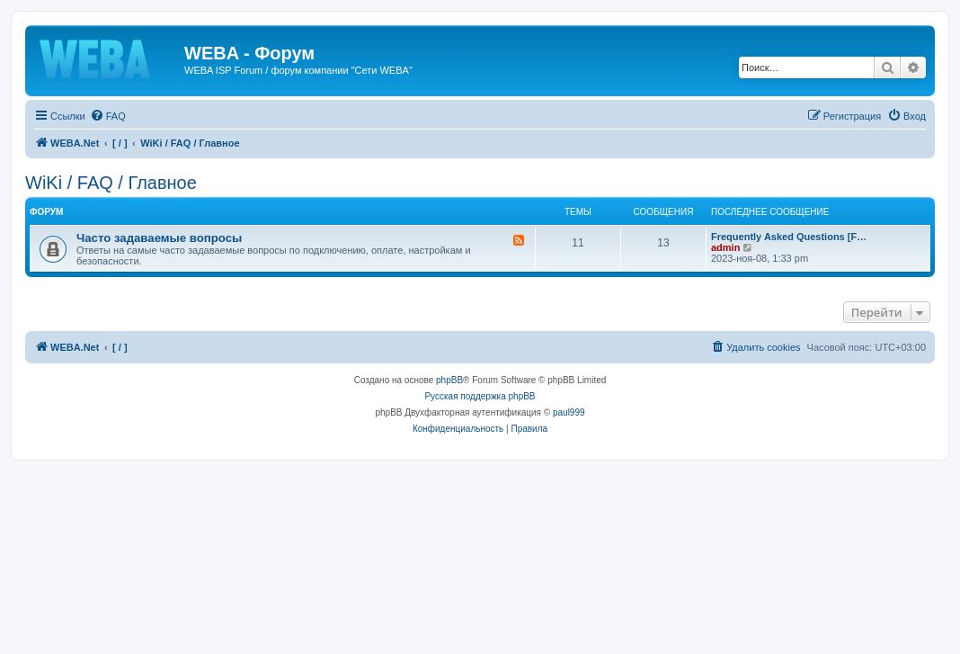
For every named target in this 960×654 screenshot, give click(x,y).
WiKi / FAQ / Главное (111, 183)
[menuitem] (108, 116)
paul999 (569, 412)
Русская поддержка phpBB (479, 396)
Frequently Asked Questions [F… (789, 236)
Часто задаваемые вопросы (159, 238)
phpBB (449, 380)
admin (725, 247)
